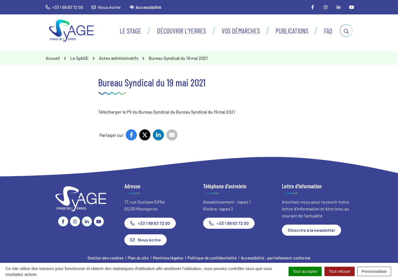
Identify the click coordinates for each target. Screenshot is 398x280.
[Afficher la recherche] (346, 30)
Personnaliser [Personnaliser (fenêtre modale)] (374, 271)
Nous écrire (106, 7)
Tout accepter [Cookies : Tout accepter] (305, 271)
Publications (292, 31)
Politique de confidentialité (212, 257)
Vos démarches (241, 31)
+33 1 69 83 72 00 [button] (64, 7)
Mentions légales (168, 257)
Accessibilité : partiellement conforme (275, 257)
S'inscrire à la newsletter (311, 230)
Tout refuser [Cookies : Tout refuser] (339, 271)
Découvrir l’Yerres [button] (181, 31)
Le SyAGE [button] (130, 31)
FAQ (328, 31)
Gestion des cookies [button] (106, 257)
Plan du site (138, 257)
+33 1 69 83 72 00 (150, 223)
